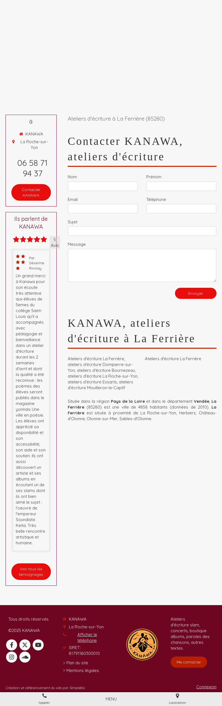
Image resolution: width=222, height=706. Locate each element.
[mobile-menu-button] (111, 699)
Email (73, 199)
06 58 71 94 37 (32, 168)
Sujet (72, 221)
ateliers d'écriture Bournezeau (106, 370)
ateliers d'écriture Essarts (92, 382)
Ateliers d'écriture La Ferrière (96, 358)
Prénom (153, 176)
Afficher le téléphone (87, 637)
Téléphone (156, 199)
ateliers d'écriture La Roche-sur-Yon (102, 376)
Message (77, 244)
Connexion (206, 686)
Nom (72, 176)
